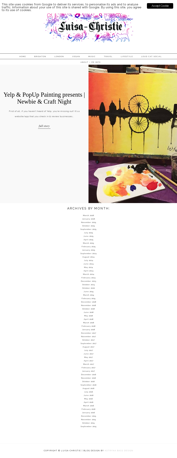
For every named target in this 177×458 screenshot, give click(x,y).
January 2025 (88, 250)
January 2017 (88, 371)
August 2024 (88, 257)
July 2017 (88, 350)
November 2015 (88, 419)
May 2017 (88, 357)
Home (22, 56)
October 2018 (88, 309)
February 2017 (88, 368)
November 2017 (88, 336)
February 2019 (88, 298)
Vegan (76, 56)
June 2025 (88, 236)
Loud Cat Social (151, 56)
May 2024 (88, 267)
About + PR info (91, 62)
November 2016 (88, 378)
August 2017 (88, 347)
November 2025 (88, 222)
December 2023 (88, 281)
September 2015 (88, 426)
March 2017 (88, 364)
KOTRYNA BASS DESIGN (119, 451)
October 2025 (88, 226)
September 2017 (88, 343)
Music (92, 56)
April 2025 (88, 240)
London (59, 56)
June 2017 (89, 354)
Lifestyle (127, 56)
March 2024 (88, 274)
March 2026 (88, 215)
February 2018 (88, 326)
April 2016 (88, 402)
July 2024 (88, 260)
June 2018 (89, 312)
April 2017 (88, 361)
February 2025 (89, 247)
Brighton (40, 56)
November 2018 (88, 305)
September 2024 (89, 253)
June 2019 (89, 291)
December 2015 (88, 416)
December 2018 (88, 302)
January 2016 (88, 413)
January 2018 (88, 330)
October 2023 (88, 285)
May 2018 (88, 316)
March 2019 (88, 295)
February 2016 (88, 409)
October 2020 (88, 288)
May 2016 (88, 399)
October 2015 (88, 423)
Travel (108, 56)
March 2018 (88, 323)
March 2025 (88, 243)
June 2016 (89, 395)
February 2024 (88, 278)
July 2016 (88, 392)
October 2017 (88, 340)
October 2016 (88, 381)
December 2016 (88, 374)
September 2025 (88, 229)
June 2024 (88, 264)
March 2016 (88, 406)
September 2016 (88, 385)
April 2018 (88, 319)
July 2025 (88, 233)
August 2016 (88, 388)
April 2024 (89, 271)
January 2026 (88, 219)
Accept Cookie (160, 5)
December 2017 (88, 333)
